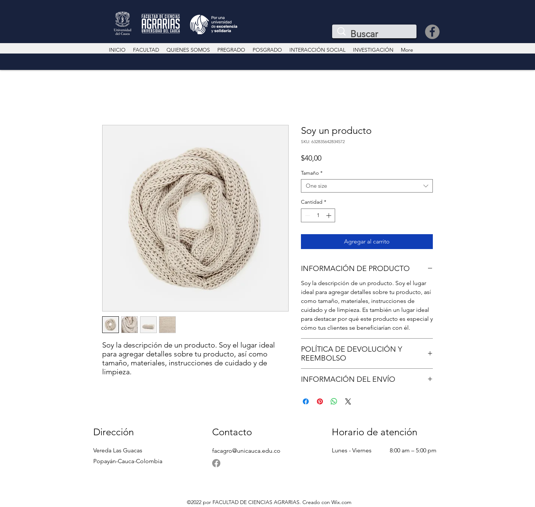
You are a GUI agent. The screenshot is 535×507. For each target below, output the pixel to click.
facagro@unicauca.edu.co (246, 450)
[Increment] (329, 215)
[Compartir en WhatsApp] (334, 401)
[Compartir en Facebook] (305, 401)
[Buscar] (375, 34)
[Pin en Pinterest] (319, 401)
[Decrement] (306, 215)
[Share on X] (348, 401)
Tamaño (311, 173)
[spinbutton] (318, 215)
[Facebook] (432, 32)
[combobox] (367, 186)
